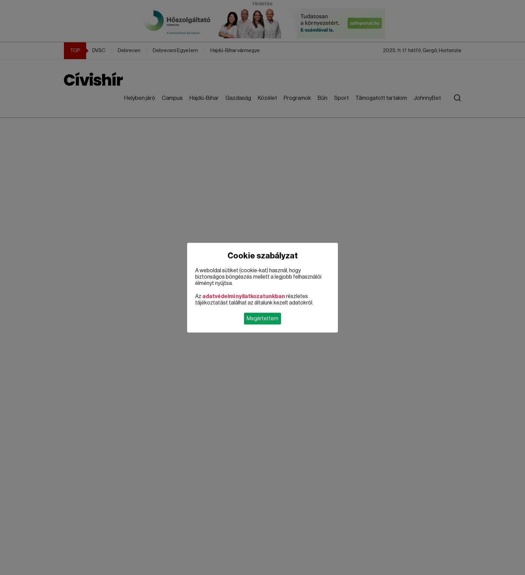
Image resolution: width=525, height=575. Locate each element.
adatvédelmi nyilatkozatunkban (243, 296)
